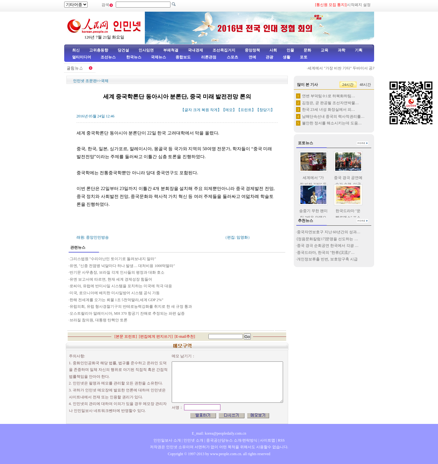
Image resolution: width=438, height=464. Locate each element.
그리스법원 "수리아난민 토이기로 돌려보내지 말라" (113, 259)
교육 (324, 50)
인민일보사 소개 (167, 440)
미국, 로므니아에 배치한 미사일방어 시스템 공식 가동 (115, 293)
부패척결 (170, 50)
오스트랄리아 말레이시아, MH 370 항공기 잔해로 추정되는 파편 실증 (127, 313)
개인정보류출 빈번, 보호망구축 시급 (327, 259)
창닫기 (265, 110)
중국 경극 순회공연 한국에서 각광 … (328, 245)
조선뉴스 (109, 57)
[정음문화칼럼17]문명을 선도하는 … (327, 239)
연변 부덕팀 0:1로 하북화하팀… (328, 96)
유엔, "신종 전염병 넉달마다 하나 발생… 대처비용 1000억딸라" (122, 266)
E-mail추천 (185, 336)
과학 (341, 50)
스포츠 (232, 57)
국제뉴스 (158, 57)
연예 (252, 57)
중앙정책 (252, 50)
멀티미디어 (81, 57)
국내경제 (195, 50)
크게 (196, 110)
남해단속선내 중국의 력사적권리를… (333, 116)
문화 (307, 50)
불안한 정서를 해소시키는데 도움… (332, 123)
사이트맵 (267, 440)
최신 (76, 50)
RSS (281, 440)
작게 (214, 110)
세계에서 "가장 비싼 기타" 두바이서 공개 (344, 68)
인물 (290, 50)
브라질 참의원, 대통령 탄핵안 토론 (98, 320)
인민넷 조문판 (85, 81)
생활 (286, 57)
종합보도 (183, 57)
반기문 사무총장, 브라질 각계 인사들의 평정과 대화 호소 (117, 272)
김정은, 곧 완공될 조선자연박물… (330, 103)
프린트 (246, 110)
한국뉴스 (133, 57)
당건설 (123, 50)
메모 (229, 110)
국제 (104, 81)
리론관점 (208, 57)
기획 (358, 50)
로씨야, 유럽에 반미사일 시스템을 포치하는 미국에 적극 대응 (121, 286)
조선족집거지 (224, 50)
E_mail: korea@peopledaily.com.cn (219, 433)
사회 (273, 50)
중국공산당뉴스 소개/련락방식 (231, 440)
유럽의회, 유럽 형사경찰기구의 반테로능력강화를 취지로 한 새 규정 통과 (131, 306)
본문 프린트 (126, 336)
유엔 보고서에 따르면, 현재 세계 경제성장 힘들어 (111, 279)
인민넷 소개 (192, 440)
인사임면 (146, 50)
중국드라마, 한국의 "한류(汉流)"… (326, 252)
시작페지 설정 (359, 5)
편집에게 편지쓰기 (155, 336)
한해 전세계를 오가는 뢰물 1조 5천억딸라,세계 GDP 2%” (116, 300)
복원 (205, 110)
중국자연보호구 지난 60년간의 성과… (329, 232)
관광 (269, 57)
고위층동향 (98, 50)
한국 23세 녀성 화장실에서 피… (328, 109)
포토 (303, 57)
